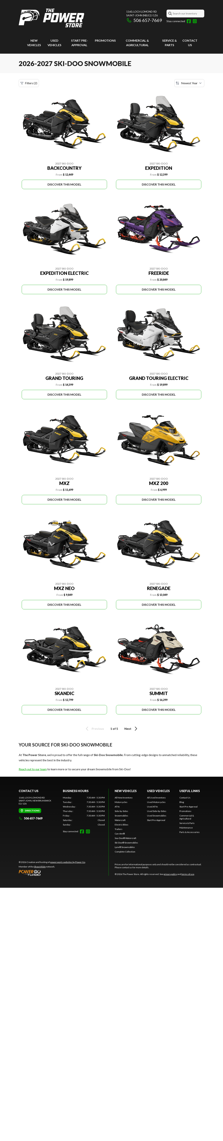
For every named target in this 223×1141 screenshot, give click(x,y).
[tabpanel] (84, 811)
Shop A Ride (40, 866)
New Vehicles (126, 791)
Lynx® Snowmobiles (125, 847)
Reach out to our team (33, 769)
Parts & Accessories (189, 832)
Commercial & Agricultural (186, 817)
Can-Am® (120, 833)
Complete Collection (125, 851)
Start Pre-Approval (156, 820)
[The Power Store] (51, 18)
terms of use (187, 874)
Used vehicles (158, 791)
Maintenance (186, 827)
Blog (181, 802)
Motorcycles (121, 802)
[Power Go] (52, 873)
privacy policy (170, 874)
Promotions (105, 40)
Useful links (189, 791)
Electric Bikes (121, 824)
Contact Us (184, 797)
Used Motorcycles (156, 802)
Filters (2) (28, 83)
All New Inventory (123, 797)
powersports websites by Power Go (67, 862)
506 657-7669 (144, 20)
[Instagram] (195, 21)
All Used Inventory (156, 797)
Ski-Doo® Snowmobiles (126, 842)
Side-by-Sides (121, 811)
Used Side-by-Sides (156, 811)
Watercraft (120, 820)
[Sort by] (189, 83)
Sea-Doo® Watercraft (125, 838)
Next (131, 728)
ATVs (117, 806)
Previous (94, 728)
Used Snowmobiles (156, 815)
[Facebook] (189, 21)
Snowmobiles (121, 815)
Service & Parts (187, 823)
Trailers (118, 829)
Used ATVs (152, 806)
